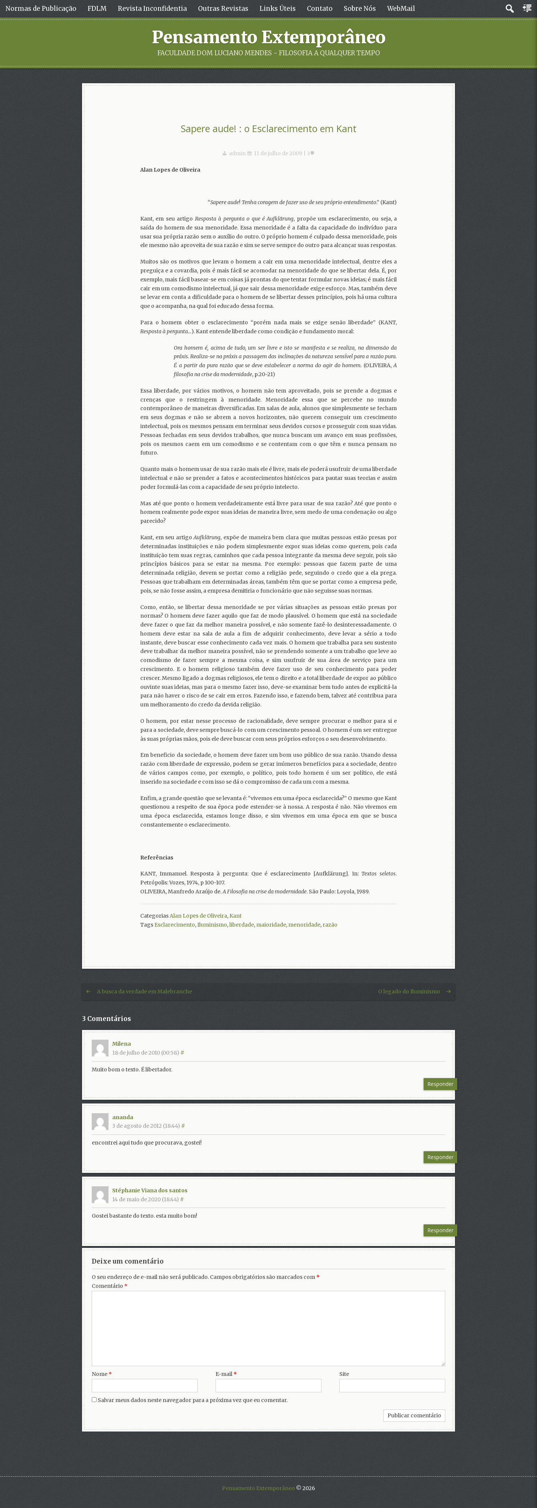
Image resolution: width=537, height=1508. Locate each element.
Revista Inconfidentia (152, 8)
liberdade (241, 924)
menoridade (304, 924)
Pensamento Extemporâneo (269, 37)
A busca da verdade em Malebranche (144, 991)
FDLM (97, 8)
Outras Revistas (223, 8)
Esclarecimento (174, 924)
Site (344, 1374)
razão (330, 924)
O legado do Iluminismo (409, 991)
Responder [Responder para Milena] (440, 1083)
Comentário (110, 1286)
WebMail (401, 8)
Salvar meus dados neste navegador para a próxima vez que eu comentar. (193, 1400)
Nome (102, 1374)
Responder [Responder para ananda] (440, 1157)
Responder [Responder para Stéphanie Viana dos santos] (440, 1230)
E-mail (226, 1374)
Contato (320, 8)
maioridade (271, 924)
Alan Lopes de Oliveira (198, 915)
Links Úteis (278, 8)
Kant (235, 915)
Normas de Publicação (41, 8)
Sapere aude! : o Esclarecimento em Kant (269, 128)
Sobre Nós (360, 8)
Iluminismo (212, 924)
